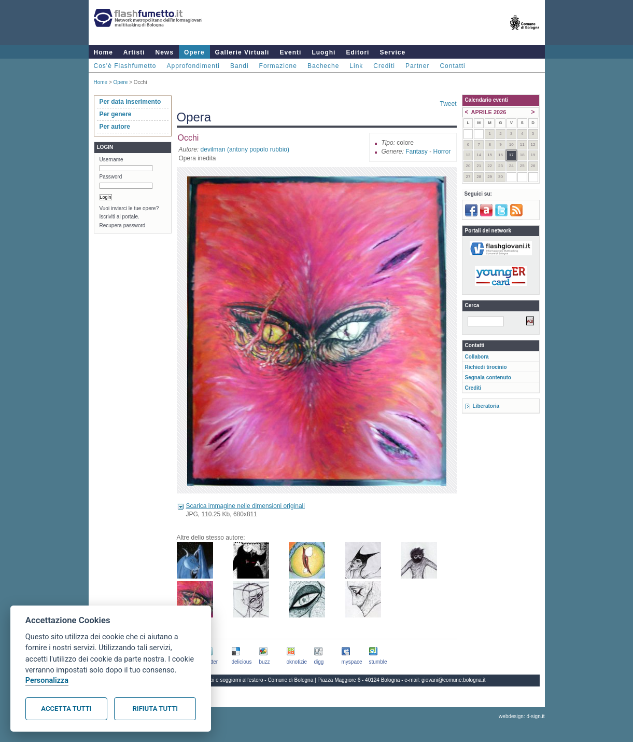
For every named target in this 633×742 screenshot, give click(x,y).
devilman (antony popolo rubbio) (245, 149)
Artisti (134, 52)
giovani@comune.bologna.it (453, 680)
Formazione (278, 66)
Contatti (452, 66)
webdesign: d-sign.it (521, 716)
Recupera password (123, 225)
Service (392, 52)
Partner (417, 66)
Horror (442, 151)
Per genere (116, 114)
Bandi (239, 66)
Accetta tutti (66, 708)
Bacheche (323, 66)
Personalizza (46, 680)
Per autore (115, 126)
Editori (357, 52)
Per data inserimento (130, 101)
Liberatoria (486, 406)
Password (111, 177)
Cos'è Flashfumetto (125, 66)
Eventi (290, 52)
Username (111, 159)
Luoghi (323, 52)
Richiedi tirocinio (486, 367)
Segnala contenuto (488, 377)
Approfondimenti (193, 66)
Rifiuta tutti (155, 708)
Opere (194, 52)
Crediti (384, 66)
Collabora (477, 357)
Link (356, 66)
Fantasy (416, 151)
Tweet (448, 103)
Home (103, 52)
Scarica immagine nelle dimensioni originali (245, 506)
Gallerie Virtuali (242, 52)
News (165, 52)
